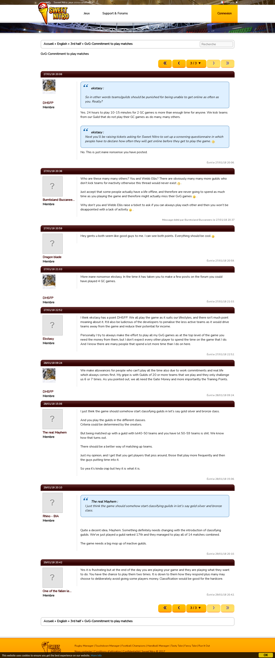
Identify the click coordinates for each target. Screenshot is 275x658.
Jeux (87, 13)
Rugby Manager (84, 646)
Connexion (224, 13)
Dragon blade (52, 257)
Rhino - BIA (51, 516)
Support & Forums (115, 13)
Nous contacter (83, 651)
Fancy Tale (190, 646)
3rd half (75, 44)
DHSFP (48, 103)
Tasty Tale (177, 646)
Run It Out (204, 646)
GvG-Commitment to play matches (108, 44)
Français (227, 2)
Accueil (49, 44)
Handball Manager (158, 646)
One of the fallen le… (57, 591)
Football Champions (134, 646)
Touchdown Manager (107, 646)
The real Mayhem (55, 432)
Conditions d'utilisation (107, 651)
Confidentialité (131, 651)
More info (96, 656)
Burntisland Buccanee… (59, 200)
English (62, 44)
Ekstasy (48, 339)
